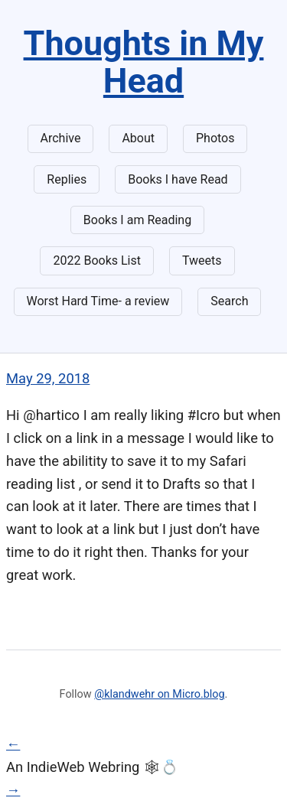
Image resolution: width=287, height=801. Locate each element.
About (138, 138)
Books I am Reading (137, 220)
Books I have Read (177, 179)
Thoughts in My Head (144, 62)
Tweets (202, 260)
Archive (61, 138)
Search (229, 301)
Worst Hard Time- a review (98, 301)
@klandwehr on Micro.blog (159, 694)
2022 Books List (97, 260)
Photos (215, 138)
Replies (66, 179)
